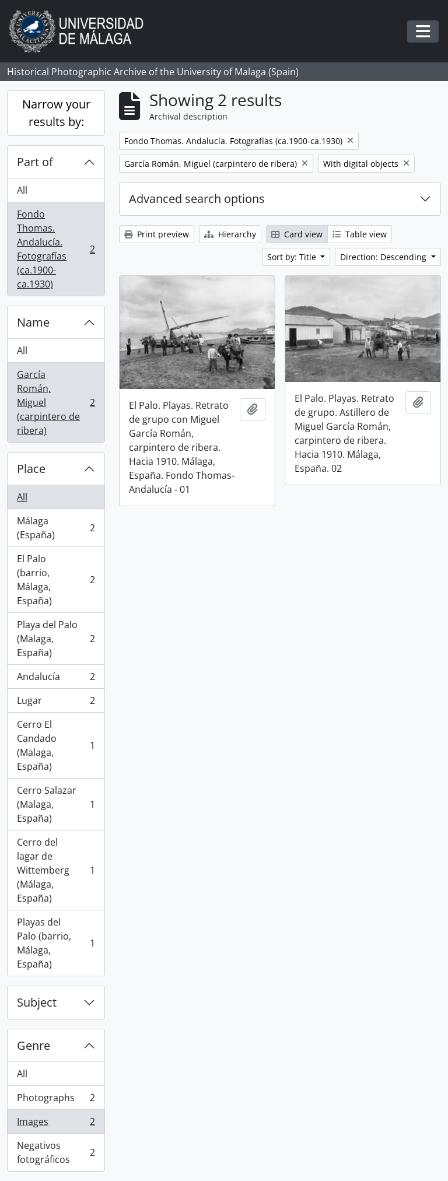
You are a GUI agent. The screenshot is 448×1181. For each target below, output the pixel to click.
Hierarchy (230, 234)
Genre (33, 1045)
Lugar (55, 703)
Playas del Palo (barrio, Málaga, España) (55, 943)
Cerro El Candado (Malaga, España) (55, 745)
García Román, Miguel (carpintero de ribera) (55, 402)
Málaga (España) (55, 527)
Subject (37, 1002)
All (22, 190)
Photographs (55, 1100)
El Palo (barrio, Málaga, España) (55, 579)
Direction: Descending (384, 256)
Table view (359, 234)
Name (33, 322)
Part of (35, 162)
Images (55, 1124)
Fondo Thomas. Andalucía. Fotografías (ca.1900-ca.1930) (55, 249)
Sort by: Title (292, 256)
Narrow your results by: (56, 112)
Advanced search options (197, 198)
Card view (297, 234)
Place (31, 468)
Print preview (156, 234)
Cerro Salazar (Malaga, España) (55, 804)
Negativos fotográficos (55, 1152)
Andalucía (55, 679)
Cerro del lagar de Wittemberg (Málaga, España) (55, 870)
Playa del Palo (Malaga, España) (55, 638)
